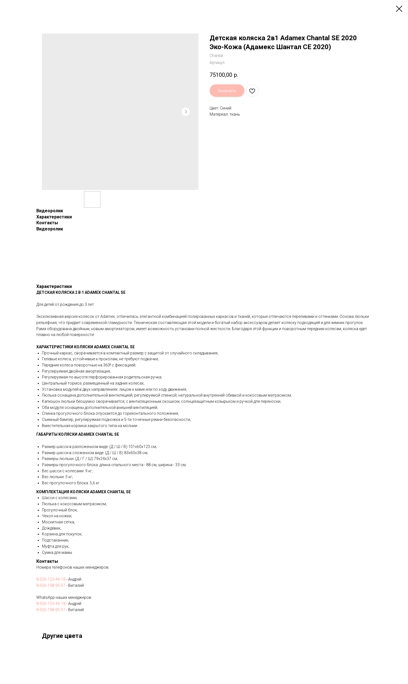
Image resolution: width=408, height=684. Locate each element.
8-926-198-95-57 (50, 585)
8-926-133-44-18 (50, 579)
